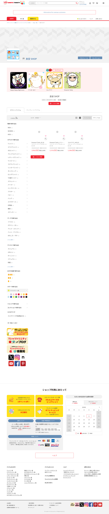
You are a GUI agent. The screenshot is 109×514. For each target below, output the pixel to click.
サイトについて (67, 477)
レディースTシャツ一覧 (12, 475)
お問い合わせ (99, 19)
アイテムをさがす (11, 467)
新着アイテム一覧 (28, 470)
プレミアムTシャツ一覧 (12, 474)
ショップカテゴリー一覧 (30, 483)
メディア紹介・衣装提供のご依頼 (92, 474)
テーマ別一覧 (27, 481)
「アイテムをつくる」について (71, 474)
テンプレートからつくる (51, 470)
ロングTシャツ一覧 (11, 484)
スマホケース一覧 (11, 493)
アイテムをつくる (49, 467)
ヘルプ (91, 19)
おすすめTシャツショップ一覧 (31, 474)
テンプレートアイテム (33, 110)
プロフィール (84, 58)
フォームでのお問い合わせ (90, 472)
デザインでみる (96, 117)
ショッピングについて (68, 470)
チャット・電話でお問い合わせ (92, 470)
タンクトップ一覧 (11, 483)
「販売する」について (68, 472)
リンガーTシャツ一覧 (12, 481)
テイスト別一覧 (28, 479)
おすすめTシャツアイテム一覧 (14, 495)
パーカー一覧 (10, 490)
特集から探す (13, 323)
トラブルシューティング (69, 475)
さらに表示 (10, 240)
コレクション (96, 58)
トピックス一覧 (28, 477)
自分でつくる (48, 472)
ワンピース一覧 (10, 477)
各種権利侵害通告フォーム (90, 475)
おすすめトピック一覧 (29, 472)
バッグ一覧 (9, 491)
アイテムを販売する (50, 475)
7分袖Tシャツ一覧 (11, 486)
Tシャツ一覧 (10, 470)
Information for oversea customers (54, 12)
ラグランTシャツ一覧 (12, 479)
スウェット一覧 (11, 488)
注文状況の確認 (82, 4)
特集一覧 (26, 475)
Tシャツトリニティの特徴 (51, 479)
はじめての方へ (49, 482)
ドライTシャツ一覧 (11, 472)
